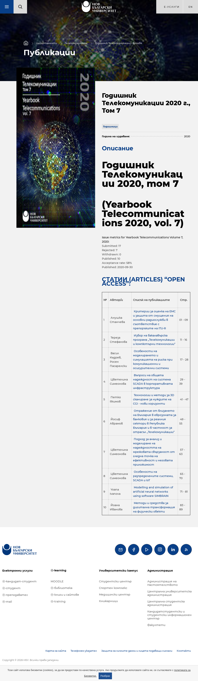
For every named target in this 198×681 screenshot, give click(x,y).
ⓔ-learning (58, 570)
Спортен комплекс (113, 588)
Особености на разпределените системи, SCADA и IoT (153, 476)
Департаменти (46, 43)
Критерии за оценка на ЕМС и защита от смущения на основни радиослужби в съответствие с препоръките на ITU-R (154, 320)
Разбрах (105, 675)
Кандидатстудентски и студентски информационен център (169, 615)
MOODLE (57, 581)
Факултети (156, 625)
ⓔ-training (58, 601)
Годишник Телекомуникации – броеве (118, 43)
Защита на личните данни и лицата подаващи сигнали (136, 650)
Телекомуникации (76, 43)
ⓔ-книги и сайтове (65, 594)
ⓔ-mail (7, 601)
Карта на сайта (55, 650)
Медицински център (114, 594)
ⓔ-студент (11, 588)
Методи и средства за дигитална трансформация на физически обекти (154, 507)
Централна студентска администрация (166, 603)
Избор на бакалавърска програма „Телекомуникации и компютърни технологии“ (154, 340)
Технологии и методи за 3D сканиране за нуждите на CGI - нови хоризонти (153, 399)
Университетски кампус (118, 570)
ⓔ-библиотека (61, 588)
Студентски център (115, 581)
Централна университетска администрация (169, 593)
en (191, 6)
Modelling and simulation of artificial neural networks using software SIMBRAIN (153, 492)
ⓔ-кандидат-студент (19, 581)
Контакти (184, 650)
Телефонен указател (84, 650)
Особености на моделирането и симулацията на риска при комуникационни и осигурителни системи (152, 359)
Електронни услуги (17, 570)
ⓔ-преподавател (15, 595)
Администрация (160, 570)
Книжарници (108, 601)
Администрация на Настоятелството (162, 583)
